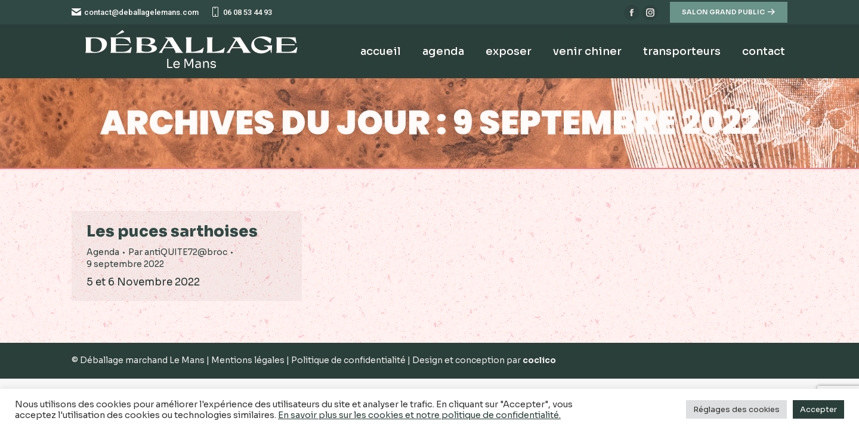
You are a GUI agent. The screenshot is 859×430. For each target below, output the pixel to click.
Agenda (102, 252)
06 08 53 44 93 (241, 12)
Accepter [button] (818, 409)
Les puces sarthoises (172, 231)
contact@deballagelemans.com (135, 12)
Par (177, 252)
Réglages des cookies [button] (736, 409)
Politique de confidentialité (349, 360)
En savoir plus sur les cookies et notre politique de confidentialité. (419, 415)
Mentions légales (248, 360)
